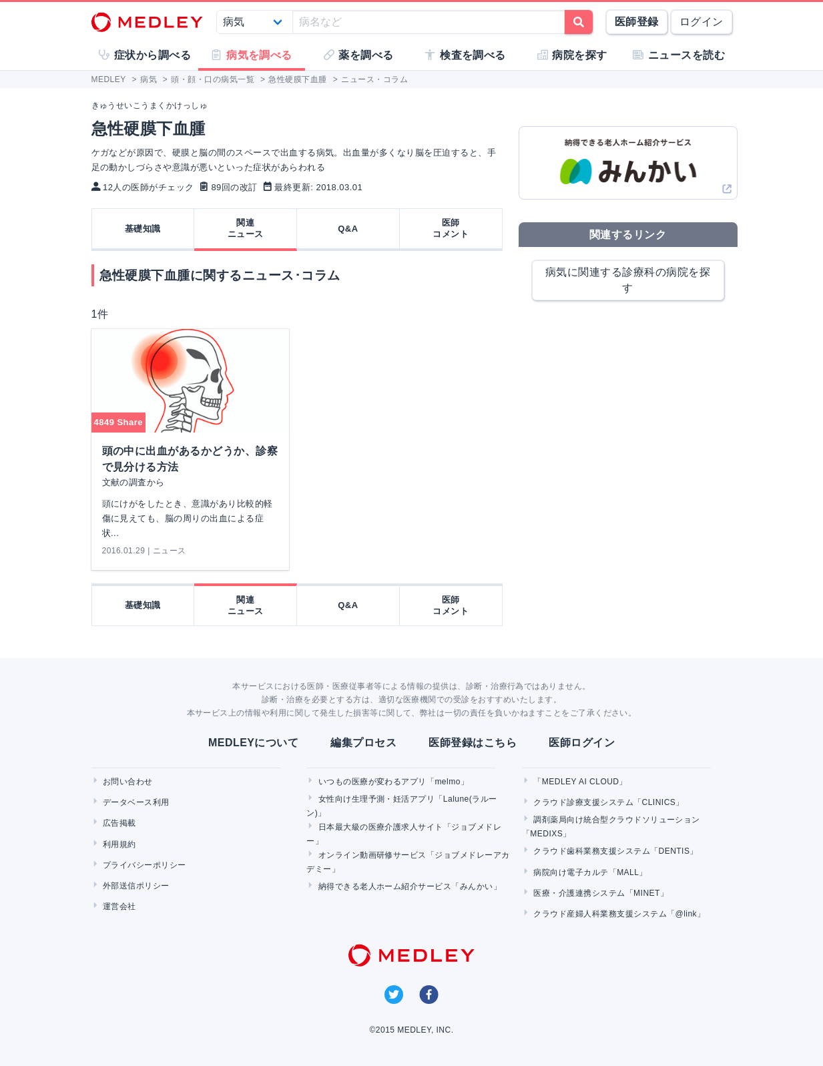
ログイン (701, 21)
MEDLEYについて (253, 742)
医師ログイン (582, 742)
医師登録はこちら (473, 742)
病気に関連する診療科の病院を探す (627, 280)
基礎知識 (143, 229)
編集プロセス (363, 742)
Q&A (348, 229)
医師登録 (637, 21)
